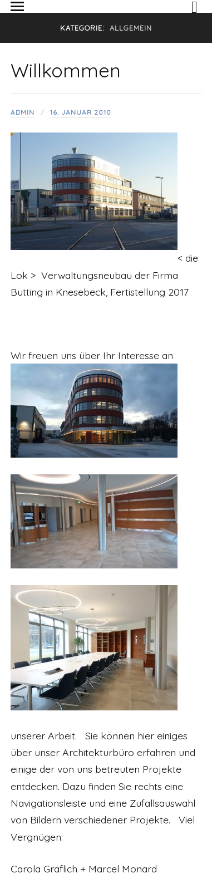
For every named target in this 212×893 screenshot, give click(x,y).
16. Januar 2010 (80, 112)
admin (22, 112)
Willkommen (66, 70)
